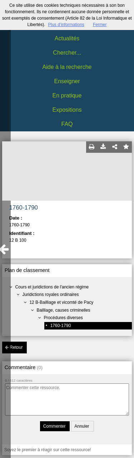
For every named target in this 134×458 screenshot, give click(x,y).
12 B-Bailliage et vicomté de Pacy (61, 302)
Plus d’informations (66, 24)
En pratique (67, 95)
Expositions (67, 110)
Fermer (100, 24)
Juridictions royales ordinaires (50, 294)
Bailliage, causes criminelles (63, 310)
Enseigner (67, 81)
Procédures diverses (63, 317)
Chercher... (67, 53)
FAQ (67, 124)
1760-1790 (60, 325)
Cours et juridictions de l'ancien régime (52, 287)
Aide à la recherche (67, 67)
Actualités (67, 38)
